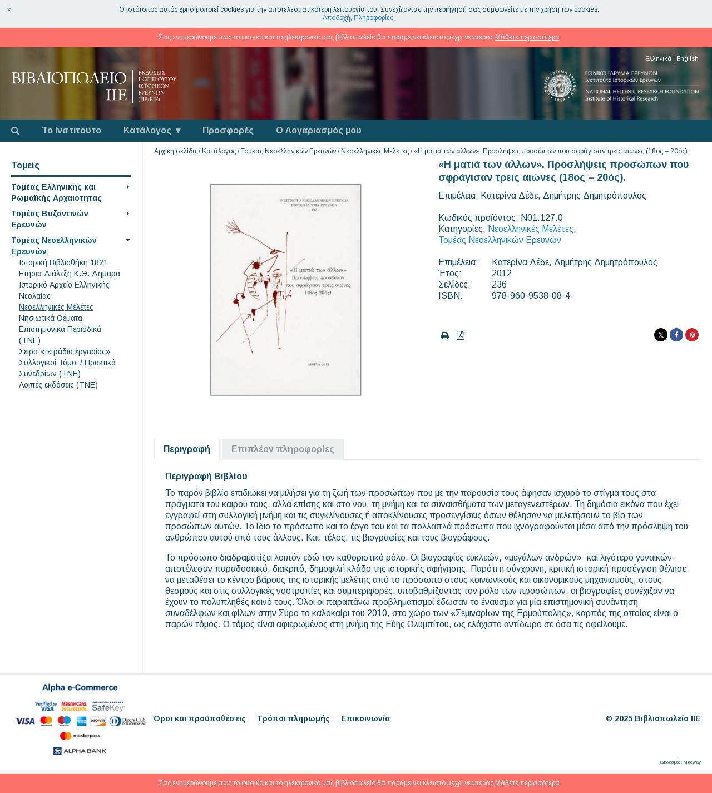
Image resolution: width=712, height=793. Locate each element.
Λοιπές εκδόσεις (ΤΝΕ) (58, 384)
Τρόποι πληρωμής (293, 718)
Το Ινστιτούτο (71, 130)
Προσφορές (228, 130)
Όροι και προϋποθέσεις (200, 718)
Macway (692, 762)
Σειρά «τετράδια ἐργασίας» (64, 351)
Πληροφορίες (373, 18)
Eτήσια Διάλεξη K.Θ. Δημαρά (69, 273)
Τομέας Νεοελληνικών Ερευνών (288, 151)
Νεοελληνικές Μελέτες (56, 307)
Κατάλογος (147, 130)
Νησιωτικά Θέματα (50, 318)
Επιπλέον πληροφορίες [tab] (282, 449)
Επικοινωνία (365, 718)
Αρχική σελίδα (175, 151)
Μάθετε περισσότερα (527, 37)
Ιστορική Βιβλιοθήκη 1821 (63, 262)
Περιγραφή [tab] (187, 449)
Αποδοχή (336, 18)
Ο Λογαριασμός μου (319, 130)
